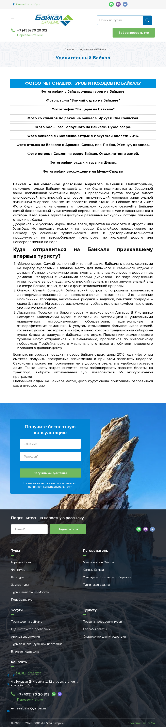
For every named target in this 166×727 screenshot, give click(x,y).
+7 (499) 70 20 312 (32, 30)
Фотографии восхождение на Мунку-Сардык (83, 171)
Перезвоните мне (30, 35)
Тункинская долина (96, 585)
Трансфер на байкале (26, 621)
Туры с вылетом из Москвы (30, 592)
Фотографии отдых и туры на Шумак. (83, 162)
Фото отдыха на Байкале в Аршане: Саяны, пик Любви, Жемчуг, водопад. (83, 144)
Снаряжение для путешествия (104, 636)
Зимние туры (20, 585)
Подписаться (68, 529)
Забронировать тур (134, 33)
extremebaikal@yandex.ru (28, 708)
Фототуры (18, 570)
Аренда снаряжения (25, 636)
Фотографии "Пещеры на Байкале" (83, 109)
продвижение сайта (141, 723)
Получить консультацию (50, 473)
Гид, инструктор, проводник (30, 629)
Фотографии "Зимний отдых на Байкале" (83, 100)
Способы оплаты (95, 629)
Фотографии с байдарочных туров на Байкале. (83, 91)
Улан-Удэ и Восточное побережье (107, 577)
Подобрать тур (21, 599)
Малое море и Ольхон (98, 562)
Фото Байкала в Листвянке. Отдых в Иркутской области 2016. (83, 136)
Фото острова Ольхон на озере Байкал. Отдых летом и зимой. (83, 153)
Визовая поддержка (25, 651)
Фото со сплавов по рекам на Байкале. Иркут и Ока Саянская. (83, 118)
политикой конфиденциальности (50, 486)
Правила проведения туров (102, 621)
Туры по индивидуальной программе (37, 644)
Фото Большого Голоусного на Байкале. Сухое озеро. (83, 127)
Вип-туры (17, 577)
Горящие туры (21, 562)
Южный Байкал (93, 570)
